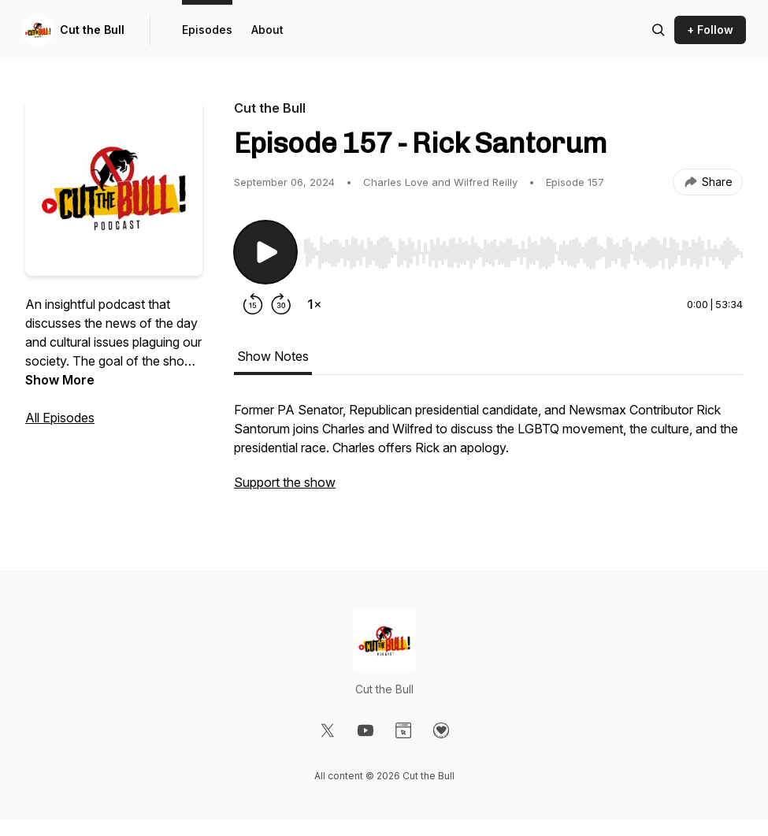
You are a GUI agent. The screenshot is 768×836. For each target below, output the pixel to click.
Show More (60, 380)
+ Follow (710, 29)
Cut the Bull (92, 29)
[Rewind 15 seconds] (253, 304)
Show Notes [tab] (273, 356)
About (267, 29)
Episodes (207, 29)
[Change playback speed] (314, 304)
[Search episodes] (658, 29)
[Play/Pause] (265, 252)
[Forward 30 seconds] (281, 304)
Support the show (285, 482)
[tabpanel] (488, 453)
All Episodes (60, 417)
